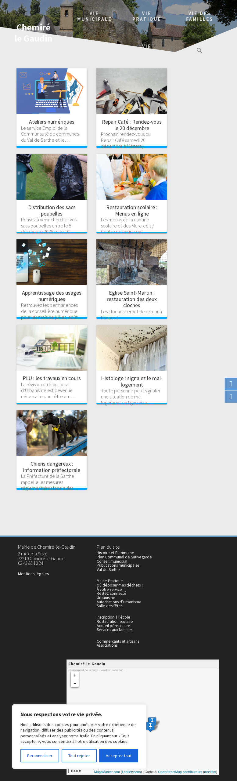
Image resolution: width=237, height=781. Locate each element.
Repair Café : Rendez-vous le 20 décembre (132, 125)
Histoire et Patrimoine (115, 552)
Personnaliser (39, 755)
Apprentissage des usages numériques (51, 296)
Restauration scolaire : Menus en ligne (131, 210)
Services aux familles (114, 629)
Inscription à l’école (113, 617)
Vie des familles (199, 16)
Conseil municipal (112, 561)
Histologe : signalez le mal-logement (132, 381)
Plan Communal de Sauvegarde (124, 557)
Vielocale (147, 49)
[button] (199, 51)
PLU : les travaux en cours (52, 378)
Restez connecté (111, 593)
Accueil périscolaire (113, 625)
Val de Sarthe (108, 569)
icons (137, 772)
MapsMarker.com (107, 772)
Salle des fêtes (109, 605)
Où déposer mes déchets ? (120, 585)
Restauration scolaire (115, 621)
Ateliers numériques (51, 121)
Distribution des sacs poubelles (52, 210)
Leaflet (127, 772)
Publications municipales (118, 565)
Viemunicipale (94, 16)
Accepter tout (118, 755)
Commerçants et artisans (118, 641)
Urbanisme (106, 597)
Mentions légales (33, 573)
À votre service (109, 589)
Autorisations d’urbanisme (119, 602)
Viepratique (146, 16)
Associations (107, 645)
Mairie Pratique (110, 580)
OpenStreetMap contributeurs (180, 772)
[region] (79, 736)
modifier (210, 772)
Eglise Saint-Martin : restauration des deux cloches (132, 299)
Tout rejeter (79, 755)
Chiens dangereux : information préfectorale (51, 467)
